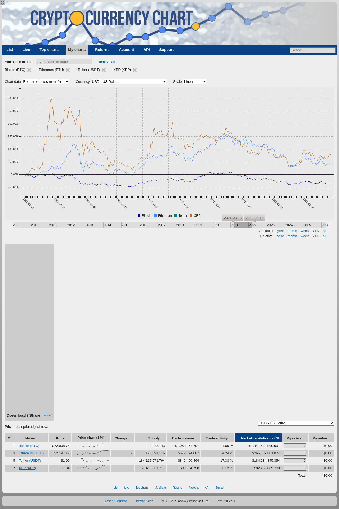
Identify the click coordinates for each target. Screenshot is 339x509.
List (9, 50)
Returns (102, 50)
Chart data (13, 82)
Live (26, 50)
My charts (77, 50)
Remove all (106, 62)
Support (166, 50)
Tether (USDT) (30, 461)
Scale (177, 82)
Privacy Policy (144, 500)
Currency (83, 82)
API (147, 50)
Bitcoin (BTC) (29, 446)
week (305, 231)
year (280, 231)
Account (126, 50)
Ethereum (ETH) (31, 453)
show (48, 415)
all (324, 231)
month (292, 231)
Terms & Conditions (115, 500)
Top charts (49, 50)
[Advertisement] (29, 330)
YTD (315, 231)
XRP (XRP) (27, 468)
